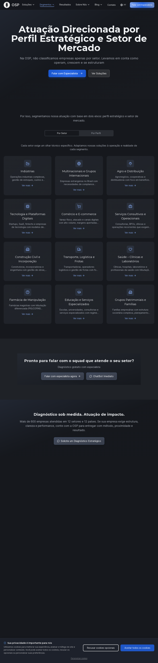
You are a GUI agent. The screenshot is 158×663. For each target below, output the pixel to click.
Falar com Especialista (142, 5)
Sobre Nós (83, 4)
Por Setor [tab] (62, 133)
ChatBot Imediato (101, 376)
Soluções (28, 4)
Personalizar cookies (79, 658)
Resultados (65, 4)
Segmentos (47, 4)
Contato (111, 5)
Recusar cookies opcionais (101, 648)
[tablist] (79, 133)
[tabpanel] (79, 234)
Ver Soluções (99, 73)
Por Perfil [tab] (96, 133)
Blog (98, 4)
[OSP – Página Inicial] (11, 5)
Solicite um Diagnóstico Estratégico (79, 441)
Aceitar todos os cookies (137, 648)
